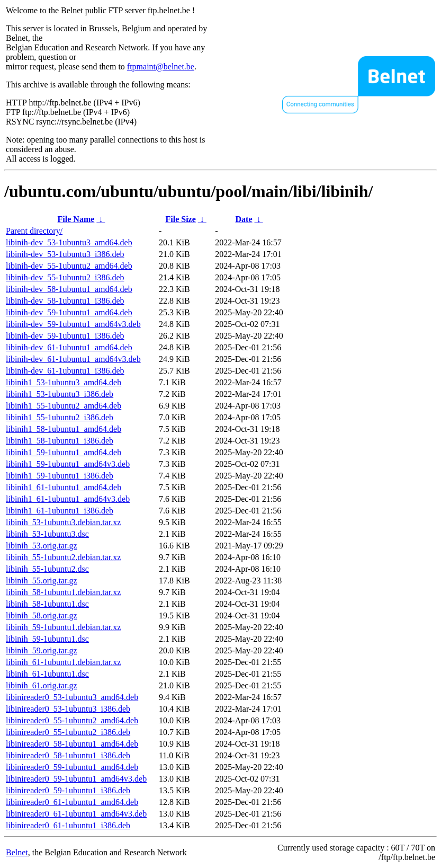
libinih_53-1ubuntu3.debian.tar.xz (63, 522)
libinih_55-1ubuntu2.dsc (47, 568)
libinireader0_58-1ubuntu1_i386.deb (68, 755)
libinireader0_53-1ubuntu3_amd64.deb (72, 697)
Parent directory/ (34, 230)
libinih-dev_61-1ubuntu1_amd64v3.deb (73, 359)
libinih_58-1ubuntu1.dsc (47, 603)
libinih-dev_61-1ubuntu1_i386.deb (65, 370)
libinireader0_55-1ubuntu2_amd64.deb (72, 720)
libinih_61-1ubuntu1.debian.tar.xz (63, 662)
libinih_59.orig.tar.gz (41, 650)
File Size (180, 219)
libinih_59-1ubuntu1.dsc (47, 638)
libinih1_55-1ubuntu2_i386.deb (59, 417)
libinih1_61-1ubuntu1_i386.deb (59, 510)
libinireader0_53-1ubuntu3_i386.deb (68, 708)
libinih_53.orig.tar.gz (41, 545)
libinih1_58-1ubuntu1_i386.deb (59, 440)
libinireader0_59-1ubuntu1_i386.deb (68, 790)
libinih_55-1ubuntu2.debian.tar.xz (63, 557)
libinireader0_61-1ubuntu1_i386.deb (68, 825)
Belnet (17, 852)
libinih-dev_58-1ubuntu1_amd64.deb (69, 289)
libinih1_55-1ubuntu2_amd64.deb (63, 405)
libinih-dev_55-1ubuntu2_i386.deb (65, 277)
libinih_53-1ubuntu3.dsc (47, 533)
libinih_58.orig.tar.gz (41, 615)
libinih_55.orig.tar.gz (41, 580)
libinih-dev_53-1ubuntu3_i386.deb (65, 254)
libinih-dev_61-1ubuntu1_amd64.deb (69, 347)
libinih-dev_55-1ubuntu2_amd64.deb (69, 265)
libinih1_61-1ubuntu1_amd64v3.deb (68, 498)
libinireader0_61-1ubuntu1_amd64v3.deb (76, 813)
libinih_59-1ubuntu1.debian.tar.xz (63, 627)
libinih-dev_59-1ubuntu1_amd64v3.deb (73, 324)
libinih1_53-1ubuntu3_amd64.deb (63, 382)
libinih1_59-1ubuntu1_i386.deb (59, 475)
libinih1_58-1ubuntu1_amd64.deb (63, 428)
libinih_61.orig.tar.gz (41, 685)
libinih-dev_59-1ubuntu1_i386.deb (65, 335)
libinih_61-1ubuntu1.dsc (47, 673)
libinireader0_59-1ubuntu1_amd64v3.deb (76, 778)
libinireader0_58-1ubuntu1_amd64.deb (72, 743)
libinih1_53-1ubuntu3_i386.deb (59, 393)
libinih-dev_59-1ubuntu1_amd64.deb (69, 312)
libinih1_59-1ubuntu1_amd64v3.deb (68, 463)
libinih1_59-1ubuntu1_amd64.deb (63, 452)
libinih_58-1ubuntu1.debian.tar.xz (63, 592)
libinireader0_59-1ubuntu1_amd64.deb (72, 767)
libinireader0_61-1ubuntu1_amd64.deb (72, 802)
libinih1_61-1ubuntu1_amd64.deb (63, 487)
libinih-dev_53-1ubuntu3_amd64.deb (69, 242)
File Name (76, 219)
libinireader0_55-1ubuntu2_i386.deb (68, 732)
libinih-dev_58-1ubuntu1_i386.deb (65, 300)
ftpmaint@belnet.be (160, 66)
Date (244, 219)
